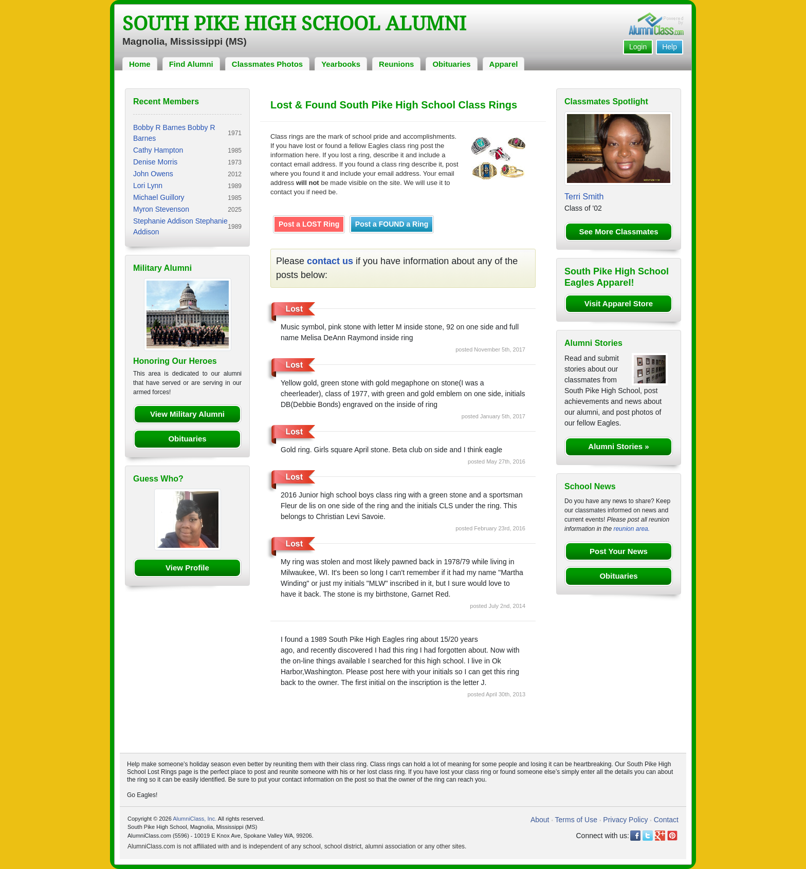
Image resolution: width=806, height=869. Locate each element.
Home (140, 64)
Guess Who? (158, 478)
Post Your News (619, 551)
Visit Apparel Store (618, 303)
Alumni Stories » (618, 446)
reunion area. (631, 528)
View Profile (187, 567)
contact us (330, 261)
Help (669, 47)
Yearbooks (340, 64)
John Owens (153, 174)
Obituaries (451, 64)
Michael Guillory (159, 197)
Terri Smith (583, 196)
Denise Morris (155, 162)
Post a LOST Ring (309, 224)
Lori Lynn (147, 185)
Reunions (396, 64)
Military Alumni (162, 268)
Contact (666, 820)
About (539, 820)
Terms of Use (576, 820)
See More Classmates (618, 231)
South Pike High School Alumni (294, 23)
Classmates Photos (267, 64)
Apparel (503, 64)
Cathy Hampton (158, 150)
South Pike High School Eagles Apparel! (616, 277)
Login (638, 47)
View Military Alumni (187, 414)
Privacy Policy (625, 820)
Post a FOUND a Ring (391, 224)
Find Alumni (191, 64)
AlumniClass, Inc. (194, 819)
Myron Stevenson (161, 209)
